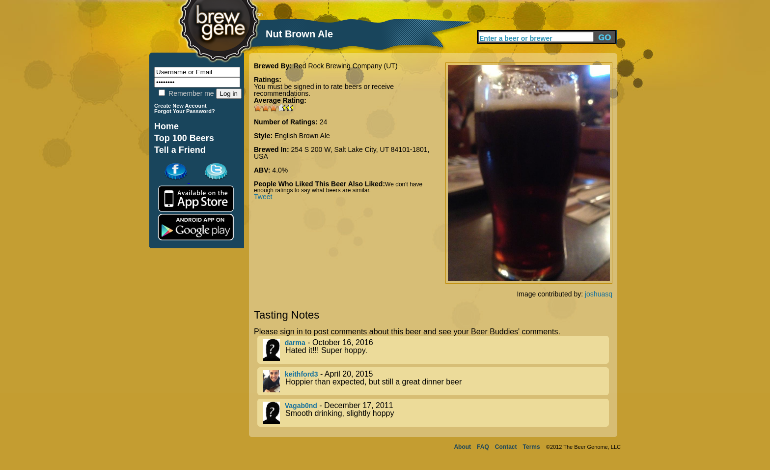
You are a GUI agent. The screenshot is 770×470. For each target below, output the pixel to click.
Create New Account (180, 106)
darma (295, 343)
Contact (506, 446)
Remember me (186, 93)
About (462, 446)
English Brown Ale (302, 136)
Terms (531, 446)
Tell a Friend (180, 150)
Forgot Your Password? (184, 111)
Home (166, 126)
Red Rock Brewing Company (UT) (346, 66)
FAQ (483, 446)
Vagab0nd (301, 406)
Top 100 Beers (184, 138)
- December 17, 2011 (436, 413)
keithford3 (301, 374)
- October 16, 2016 (436, 350)
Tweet (263, 197)
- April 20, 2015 (436, 381)
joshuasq (598, 294)
